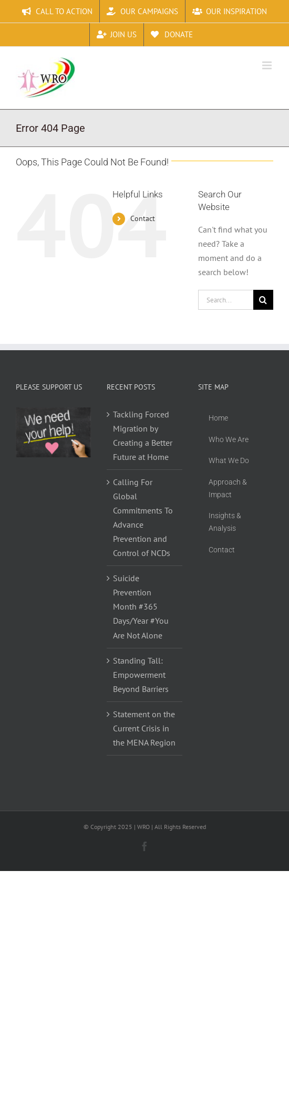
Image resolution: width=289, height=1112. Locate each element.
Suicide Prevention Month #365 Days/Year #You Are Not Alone (141, 606)
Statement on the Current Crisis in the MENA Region (144, 728)
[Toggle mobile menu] (267, 65)
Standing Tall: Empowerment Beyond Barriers (141, 674)
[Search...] (225, 300)
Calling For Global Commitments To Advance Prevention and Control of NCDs (143, 517)
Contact (142, 218)
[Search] (263, 300)
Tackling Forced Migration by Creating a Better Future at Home (142, 435)
